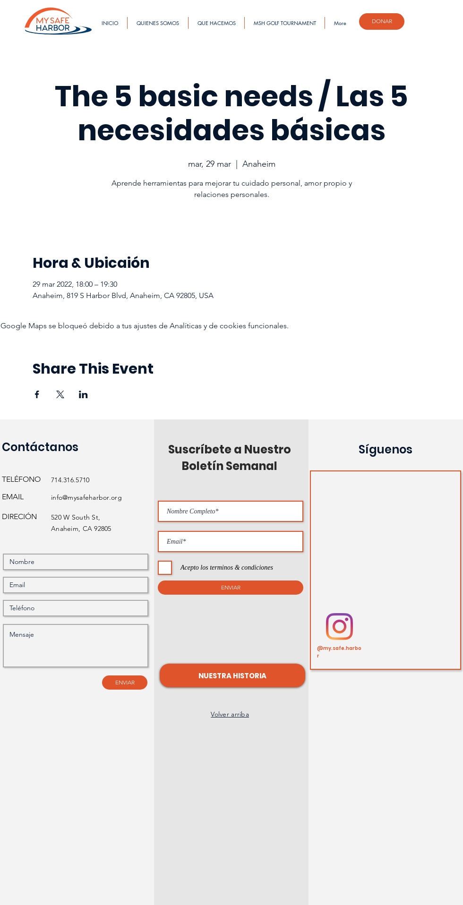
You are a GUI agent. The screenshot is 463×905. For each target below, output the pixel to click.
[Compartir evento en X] (60, 394)
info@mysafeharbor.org (86, 497)
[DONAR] (381, 21)
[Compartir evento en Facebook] (37, 394)
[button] (232, 675)
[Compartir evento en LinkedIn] (83, 394)
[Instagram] (339, 626)
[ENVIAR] (124, 682)
